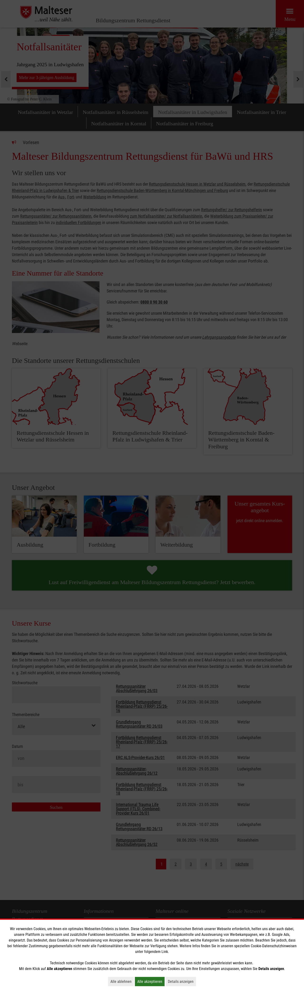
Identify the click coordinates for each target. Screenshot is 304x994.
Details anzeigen (182, 981)
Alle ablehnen (122, 981)
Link (165, 951)
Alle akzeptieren (151, 981)
